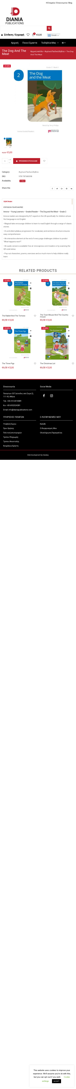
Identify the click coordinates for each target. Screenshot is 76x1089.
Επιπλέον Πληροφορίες (13, 207)
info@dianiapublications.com (20, 410)
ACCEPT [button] (56, 1081)
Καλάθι (43, 424)
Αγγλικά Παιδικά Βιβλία (54, 51)
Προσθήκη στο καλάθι (26, 161)
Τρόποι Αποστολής (11, 441)
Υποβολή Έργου (9, 424)
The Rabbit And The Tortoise (13, 316)
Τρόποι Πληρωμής (10, 437)
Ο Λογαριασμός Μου (48, 428)
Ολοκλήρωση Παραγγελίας (51, 433)
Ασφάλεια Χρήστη (11, 446)
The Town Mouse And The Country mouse (54, 316)
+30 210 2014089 (14, 401)
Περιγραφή (7, 202)
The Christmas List (47, 363)
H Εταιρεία (50, 3)
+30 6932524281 (13, 405)
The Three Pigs (8, 363)
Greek (52, 35)
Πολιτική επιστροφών (12, 433)
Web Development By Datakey (38, 455)
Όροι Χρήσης (8, 428)
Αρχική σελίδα (36, 51)
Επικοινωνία (61, 3)
